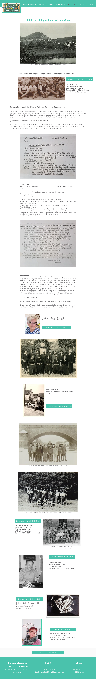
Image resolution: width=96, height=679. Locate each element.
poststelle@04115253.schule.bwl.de (51, 672)
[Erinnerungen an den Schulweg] (56, 327)
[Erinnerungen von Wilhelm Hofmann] (28, 521)
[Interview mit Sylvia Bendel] (63, 629)
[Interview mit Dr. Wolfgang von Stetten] (79, 79)
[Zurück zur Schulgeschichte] (48, 652)
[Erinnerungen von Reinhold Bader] (29, 599)
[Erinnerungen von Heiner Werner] (62, 557)
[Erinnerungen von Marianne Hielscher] (59, 406)
